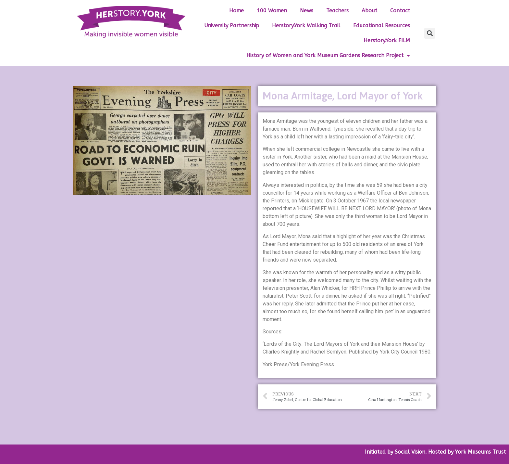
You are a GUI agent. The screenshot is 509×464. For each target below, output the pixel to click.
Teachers (337, 10)
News (306, 10)
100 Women (272, 10)
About (369, 10)
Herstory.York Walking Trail (306, 25)
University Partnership (231, 25)
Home (236, 10)
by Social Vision (405, 452)
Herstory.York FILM (387, 40)
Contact (400, 10)
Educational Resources (381, 25)
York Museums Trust (480, 452)
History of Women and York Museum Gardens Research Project (328, 56)
